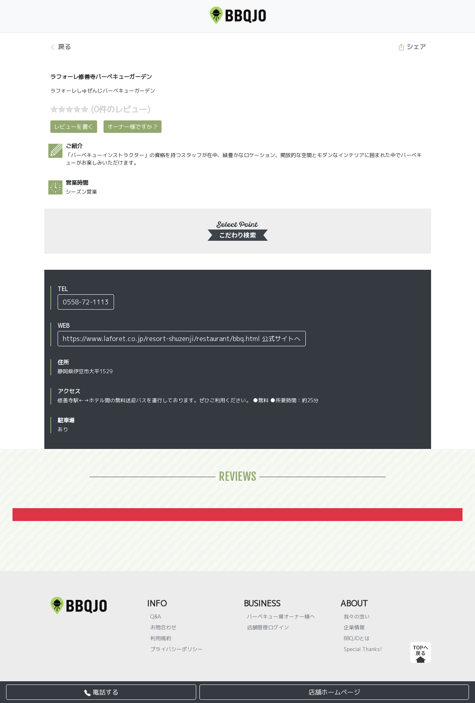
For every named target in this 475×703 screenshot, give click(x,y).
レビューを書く (73, 126)
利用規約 (160, 638)
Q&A (155, 616)
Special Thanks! (363, 649)
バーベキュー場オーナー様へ (281, 616)
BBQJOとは (357, 638)
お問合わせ (163, 627)
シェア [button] (412, 46)
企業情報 (354, 627)
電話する (101, 692)
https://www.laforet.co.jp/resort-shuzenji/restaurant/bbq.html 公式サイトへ (182, 338)
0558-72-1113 (86, 302)
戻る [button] (60, 46)
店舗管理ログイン (268, 627)
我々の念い (357, 616)
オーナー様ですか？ (132, 126)
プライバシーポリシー (176, 649)
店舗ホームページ (334, 692)
